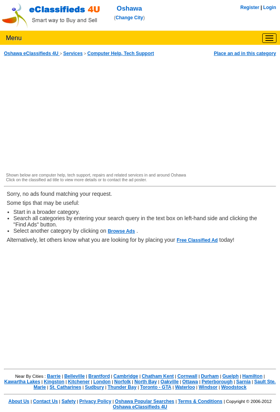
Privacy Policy (95, 401)
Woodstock (233, 387)
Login (269, 7)
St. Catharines (66, 387)
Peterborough (217, 381)
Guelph (231, 376)
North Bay (145, 381)
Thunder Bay (122, 387)
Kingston (54, 381)
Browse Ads (121, 231)
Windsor (207, 387)
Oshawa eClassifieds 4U (31, 53)
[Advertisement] (140, 115)
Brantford (99, 376)
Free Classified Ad (197, 240)
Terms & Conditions (200, 401)
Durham (210, 376)
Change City (129, 17)
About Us (18, 401)
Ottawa (190, 381)
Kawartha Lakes (22, 381)
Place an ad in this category (245, 53)
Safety (68, 401)
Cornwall (187, 376)
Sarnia (243, 381)
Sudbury (94, 387)
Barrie (54, 376)
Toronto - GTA (156, 387)
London (102, 381)
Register (249, 7)
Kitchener (78, 381)
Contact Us (45, 401)
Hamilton (252, 376)
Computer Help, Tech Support (120, 53)
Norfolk (122, 381)
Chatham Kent (158, 376)
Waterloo (185, 387)
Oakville (170, 381)
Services (72, 53)
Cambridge (125, 376)
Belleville (74, 376)
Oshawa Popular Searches (144, 401)
